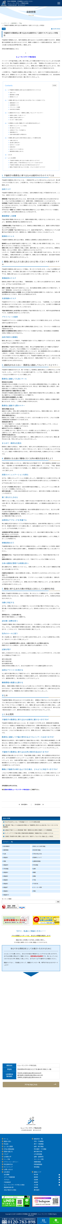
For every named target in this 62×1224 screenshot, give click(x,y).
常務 (34, 891)
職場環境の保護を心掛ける (16, 151)
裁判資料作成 (38, 1151)
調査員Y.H (6, 895)
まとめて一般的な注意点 (16, 119)
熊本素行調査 (36, 850)
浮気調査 (5, 868)
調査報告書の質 (8, 1187)
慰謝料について (37, 857)
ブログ (6, 1154)
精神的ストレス (14, 97)
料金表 (6, 1144)
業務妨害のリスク (14, 103)
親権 (34, 876)
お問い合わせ (8, 1169)
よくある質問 (12, 158)
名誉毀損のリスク (14, 105)
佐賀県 (36, 1180)
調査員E (5, 880)
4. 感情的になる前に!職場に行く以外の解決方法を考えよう (24, 123)
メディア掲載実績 (9, 1177)
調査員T (5, 887)
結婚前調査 (37, 1162)
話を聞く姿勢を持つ (15, 142)
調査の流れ (7, 1141)
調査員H (5, 872)
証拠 (34, 868)
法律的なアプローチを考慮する (18, 130)
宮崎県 (36, 1187)
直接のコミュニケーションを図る (18, 125)
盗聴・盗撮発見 (39, 1157)
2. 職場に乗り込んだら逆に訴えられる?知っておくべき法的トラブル (26, 100)
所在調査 (35, 865)
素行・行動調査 (39, 1144)
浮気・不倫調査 (39, 1141)
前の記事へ (24, 804)
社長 (4, 854)
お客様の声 (7, 1157)
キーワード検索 (6, 899)
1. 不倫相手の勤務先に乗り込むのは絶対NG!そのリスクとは (24, 90)
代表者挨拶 (7, 1182)
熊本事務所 (6, 846)
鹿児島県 (36, 1190)
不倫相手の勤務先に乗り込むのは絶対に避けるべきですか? (25, 160)
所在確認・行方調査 (40, 1149)
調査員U (5, 891)
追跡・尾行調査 (39, 1146)
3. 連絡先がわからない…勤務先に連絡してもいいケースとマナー (25, 113)
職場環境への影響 (14, 94)
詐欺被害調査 (38, 1164)
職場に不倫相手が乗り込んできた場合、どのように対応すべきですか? (27, 167)
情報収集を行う (14, 132)
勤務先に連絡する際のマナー (17, 117)
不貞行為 (35, 883)
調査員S (5, 857)
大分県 (36, 1185)
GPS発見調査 (38, 1154)
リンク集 (7, 1159)
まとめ (10, 155)
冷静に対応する (14, 140)
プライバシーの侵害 (15, 107)
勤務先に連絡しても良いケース (18, 115)
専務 (4, 861)
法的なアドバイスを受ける (16, 149)
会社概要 (6, 1174)
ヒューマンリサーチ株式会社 (20, 3)
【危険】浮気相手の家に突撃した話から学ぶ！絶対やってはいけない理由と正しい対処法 (29, 836)
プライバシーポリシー (11, 1162)
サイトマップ (8, 1167)
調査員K (5, 876)
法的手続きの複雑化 (15, 109)
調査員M (5, 865)
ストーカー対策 (37, 887)
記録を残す (13, 147)
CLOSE (54, 85)
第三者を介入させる (15, 128)
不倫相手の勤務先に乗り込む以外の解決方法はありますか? (25, 165)
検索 (58, 901)
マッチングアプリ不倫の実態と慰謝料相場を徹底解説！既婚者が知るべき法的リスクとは (29, 833)
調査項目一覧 (38, 1139)
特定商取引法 (8, 1164)
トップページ (5, 23)
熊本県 (36, 1174)
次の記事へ (38, 804)
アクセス (6, 1180)
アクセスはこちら (31, 1084)
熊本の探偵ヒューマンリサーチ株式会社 (17, 789)
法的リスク (13, 92)
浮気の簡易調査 (9, 1149)
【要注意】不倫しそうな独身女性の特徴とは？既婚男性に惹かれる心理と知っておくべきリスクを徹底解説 (30, 826)
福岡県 (36, 1177)
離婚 (34, 872)
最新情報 (14, 23)
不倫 (20, 23)
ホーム (6, 1139)
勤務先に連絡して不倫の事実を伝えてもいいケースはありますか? (26, 162)
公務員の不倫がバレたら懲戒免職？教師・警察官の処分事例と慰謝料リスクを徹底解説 (28, 830)
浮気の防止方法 (37, 854)
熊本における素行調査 (39, 846)
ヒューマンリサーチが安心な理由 (14, 1185)
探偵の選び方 (8, 1151)
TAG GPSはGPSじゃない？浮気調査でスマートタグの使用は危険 (22, 822)
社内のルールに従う (15, 145)
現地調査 (36, 1167)
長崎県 (36, 1182)
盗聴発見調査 (36, 861)
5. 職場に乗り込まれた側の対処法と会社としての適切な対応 (24, 138)
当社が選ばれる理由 (10, 1190)
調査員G (5, 883)
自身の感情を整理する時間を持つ (18, 134)
